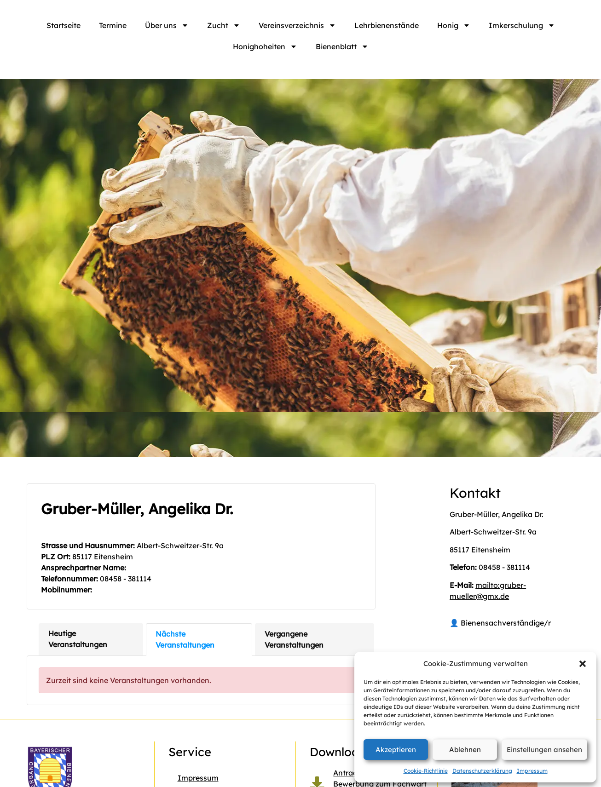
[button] (582, 663)
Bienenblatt (342, 46)
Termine (113, 25)
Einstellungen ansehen (544, 749)
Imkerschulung (522, 25)
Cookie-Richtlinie (426, 770)
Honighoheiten (265, 46)
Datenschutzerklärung (482, 770)
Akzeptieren (396, 749)
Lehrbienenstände (386, 25)
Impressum (532, 770)
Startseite (63, 25)
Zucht (223, 25)
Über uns (167, 25)
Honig (453, 25)
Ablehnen (465, 749)
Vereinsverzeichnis (297, 25)
